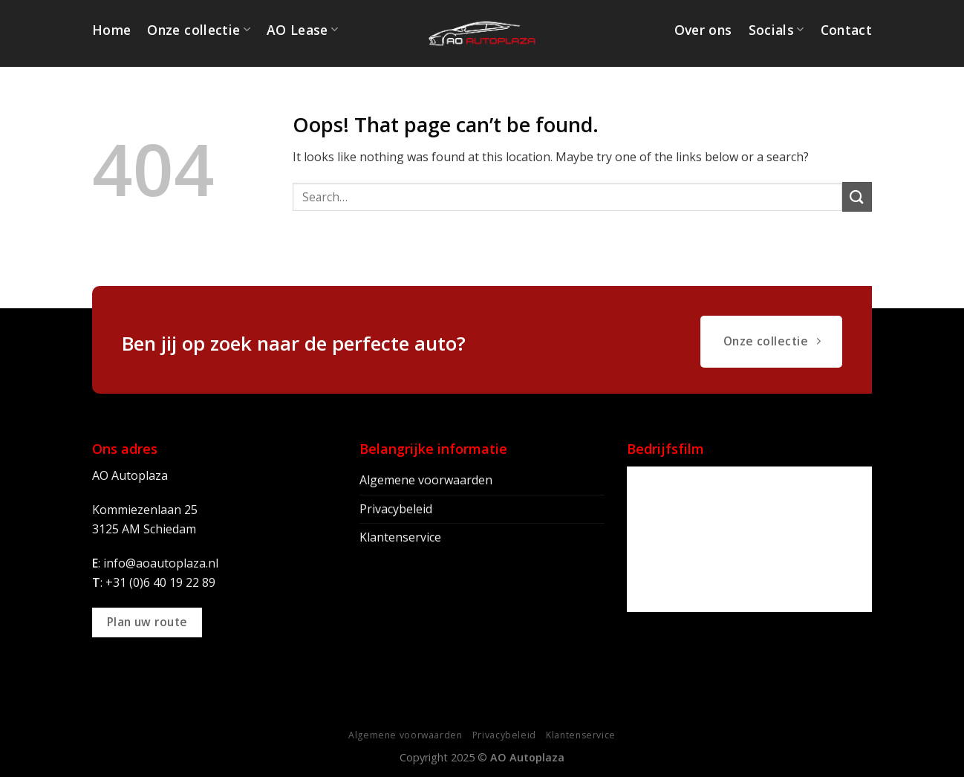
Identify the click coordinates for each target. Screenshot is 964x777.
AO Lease (302, 30)
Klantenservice (400, 537)
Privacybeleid (395, 509)
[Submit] (857, 196)
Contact (846, 30)
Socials (776, 30)
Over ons (703, 30)
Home (111, 30)
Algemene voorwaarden (425, 480)
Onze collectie (198, 30)
